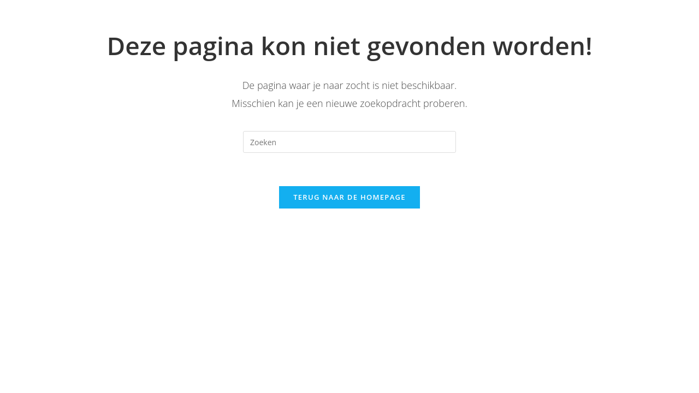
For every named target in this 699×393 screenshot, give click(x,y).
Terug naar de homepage (349, 197)
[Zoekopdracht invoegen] (349, 142)
